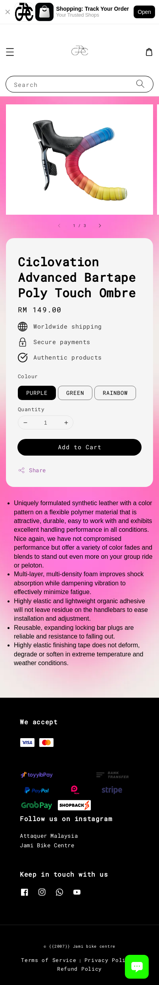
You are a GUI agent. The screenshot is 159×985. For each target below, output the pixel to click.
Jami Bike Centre (47, 845)
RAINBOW (115, 392)
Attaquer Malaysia (49, 835)
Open (144, 12)
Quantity (31, 409)
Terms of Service (48, 960)
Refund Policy (79, 968)
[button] (10, 52)
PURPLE (37, 392)
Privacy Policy (108, 960)
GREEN (75, 392)
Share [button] (32, 470)
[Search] (140, 84)
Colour (28, 376)
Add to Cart (80, 447)
